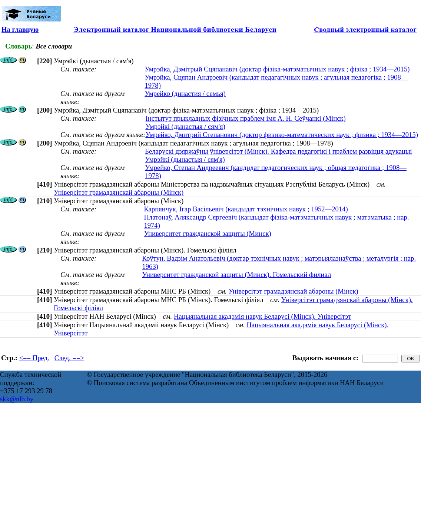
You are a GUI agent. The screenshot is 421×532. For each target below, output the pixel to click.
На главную (20, 29)
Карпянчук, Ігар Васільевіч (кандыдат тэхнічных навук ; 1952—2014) (246, 209)
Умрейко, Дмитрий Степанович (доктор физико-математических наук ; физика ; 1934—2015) (281, 134)
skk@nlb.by (16, 399)
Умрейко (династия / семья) (185, 93)
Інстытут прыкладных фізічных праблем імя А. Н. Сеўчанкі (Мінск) (245, 118)
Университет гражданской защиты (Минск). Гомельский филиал (236, 274)
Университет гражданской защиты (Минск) (207, 233)
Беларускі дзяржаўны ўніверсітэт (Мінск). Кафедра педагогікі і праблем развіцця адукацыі (278, 151)
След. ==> (69, 358)
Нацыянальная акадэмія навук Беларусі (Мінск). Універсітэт (262, 316)
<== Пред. (34, 358)
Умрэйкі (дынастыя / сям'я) (185, 126)
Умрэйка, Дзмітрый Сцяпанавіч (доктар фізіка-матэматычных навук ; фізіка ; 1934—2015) (277, 69)
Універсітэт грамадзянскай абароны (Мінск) (118, 192)
